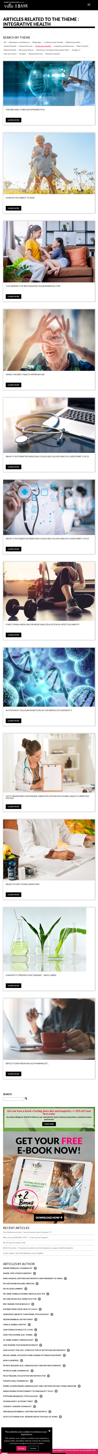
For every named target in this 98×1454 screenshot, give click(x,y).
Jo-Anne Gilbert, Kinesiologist (18, 1340)
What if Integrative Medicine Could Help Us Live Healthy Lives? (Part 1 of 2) (47, 539)
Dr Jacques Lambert (13, 1289)
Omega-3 (76, 50)
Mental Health (10, 50)
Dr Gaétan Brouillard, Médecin (18, 1283)
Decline (33, 1448)
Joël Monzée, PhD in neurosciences (20, 1345)
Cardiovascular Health (53, 42)
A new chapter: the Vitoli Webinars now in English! (23, 1253)
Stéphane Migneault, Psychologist (20, 1396)
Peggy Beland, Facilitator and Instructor (24, 1376)
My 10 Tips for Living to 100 (14, 1243)
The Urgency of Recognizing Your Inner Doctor (33, 286)
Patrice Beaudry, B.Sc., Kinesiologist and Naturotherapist (32, 1365)
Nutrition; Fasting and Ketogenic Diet (52, 50)
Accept (21, 1448)
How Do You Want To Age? (20, 198)
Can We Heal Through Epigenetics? (25, 110)
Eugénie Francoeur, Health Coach (20, 1309)
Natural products (26, 50)
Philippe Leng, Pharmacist (16, 1381)
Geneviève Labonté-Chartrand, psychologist (26, 1314)
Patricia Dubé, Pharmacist (16, 1371)
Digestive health (73, 42)
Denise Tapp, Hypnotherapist (17, 1273)
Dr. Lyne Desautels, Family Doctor (19, 1299)
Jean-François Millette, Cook (18, 1330)
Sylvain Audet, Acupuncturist (18, 1401)
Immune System (25, 46)
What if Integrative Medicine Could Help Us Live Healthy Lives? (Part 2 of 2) (47, 456)
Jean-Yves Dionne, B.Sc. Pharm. (18, 1335)
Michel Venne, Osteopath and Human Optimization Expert (32, 1355)
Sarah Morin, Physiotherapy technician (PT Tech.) (28, 1391)
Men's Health (82, 46)
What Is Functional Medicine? (23, 884)
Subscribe (49, 1124)
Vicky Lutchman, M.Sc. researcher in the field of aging (30, 1417)
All (5, 42)
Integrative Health (43, 46)
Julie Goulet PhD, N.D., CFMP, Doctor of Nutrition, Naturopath (34, 1350)
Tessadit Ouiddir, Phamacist (17, 1406)
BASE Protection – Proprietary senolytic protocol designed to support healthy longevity (38, 1248)
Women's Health (53, 54)
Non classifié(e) (11, 1360)
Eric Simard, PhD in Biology (16, 1304)
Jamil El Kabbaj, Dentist (14, 1324)
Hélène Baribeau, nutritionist (18, 1319)
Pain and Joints (10, 54)
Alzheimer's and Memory (19, 42)
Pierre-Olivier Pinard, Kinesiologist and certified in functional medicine (39, 1386)
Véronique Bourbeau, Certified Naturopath (25, 1411)
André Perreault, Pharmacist (17, 1268)
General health (10, 46)
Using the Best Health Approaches (25, 374)
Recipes (22, 54)
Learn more (13, 120)
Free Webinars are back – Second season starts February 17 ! (27, 1232)
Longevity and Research (64, 46)
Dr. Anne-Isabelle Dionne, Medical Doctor (24, 1294)
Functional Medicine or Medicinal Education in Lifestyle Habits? (42, 624)
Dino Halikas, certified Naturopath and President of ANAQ (33, 1278)
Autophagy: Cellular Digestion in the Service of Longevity (39, 710)
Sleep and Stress (36, 54)
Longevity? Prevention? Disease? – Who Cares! (31, 975)
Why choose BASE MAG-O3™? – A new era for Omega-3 (25, 1237)
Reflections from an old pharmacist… (27, 1063)
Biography (37, 42)
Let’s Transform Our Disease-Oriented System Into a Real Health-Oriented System (47, 797)
